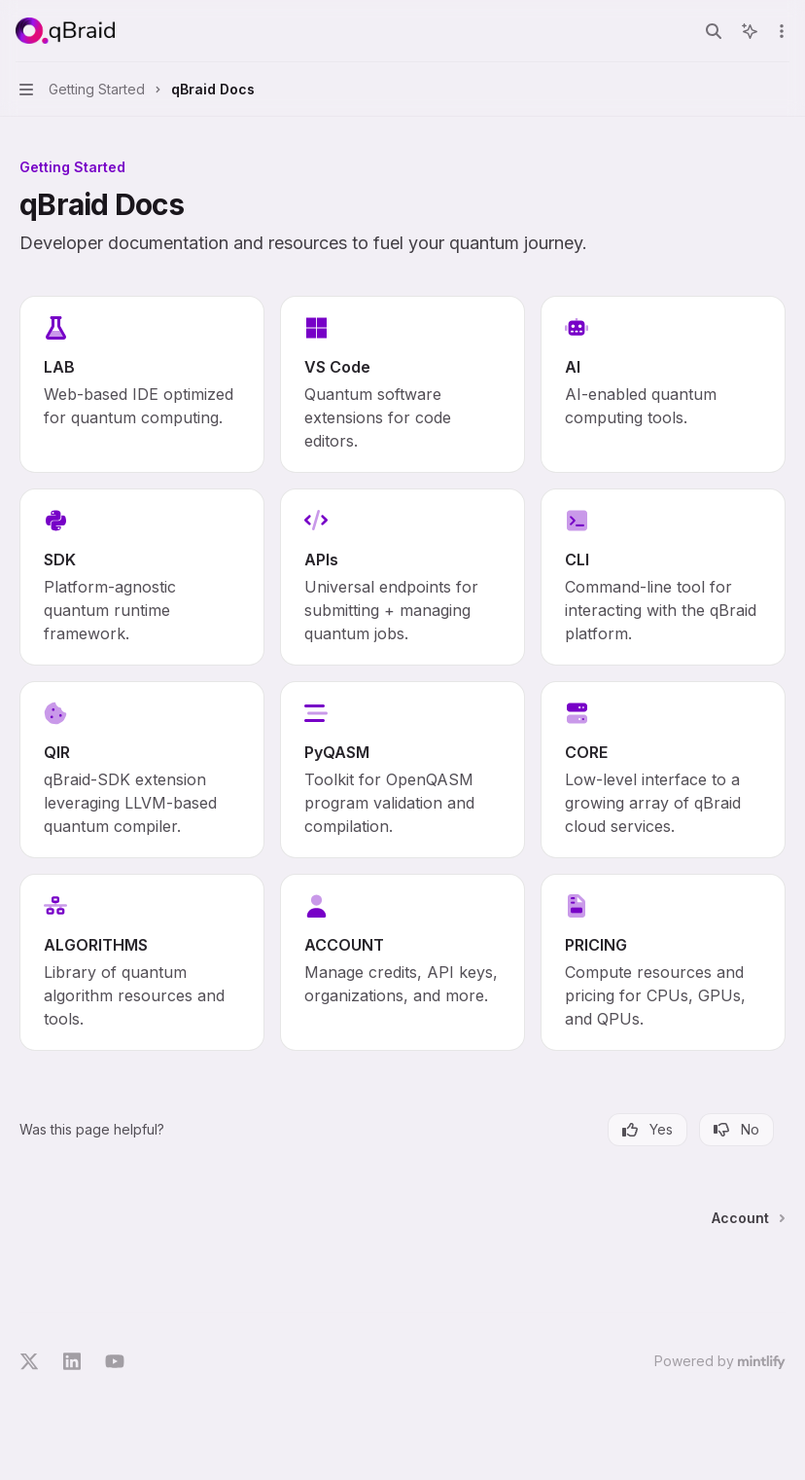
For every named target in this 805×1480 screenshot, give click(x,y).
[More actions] (779, 31)
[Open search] (713, 31)
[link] (141, 384)
